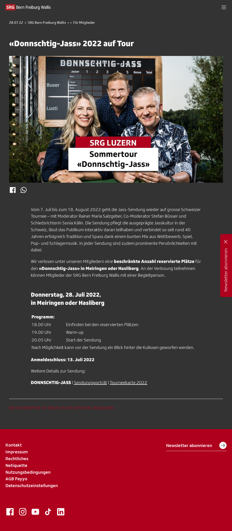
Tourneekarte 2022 (128, 382)
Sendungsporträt (90, 382)
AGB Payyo (16, 478)
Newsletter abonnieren (196, 445)
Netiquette (16, 465)
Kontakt (13, 444)
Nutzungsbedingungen (28, 472)
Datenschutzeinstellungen (31, 485)
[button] (224, 7)
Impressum (16, 451)
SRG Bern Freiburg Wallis (47, 23)
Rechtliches (16, 458)
